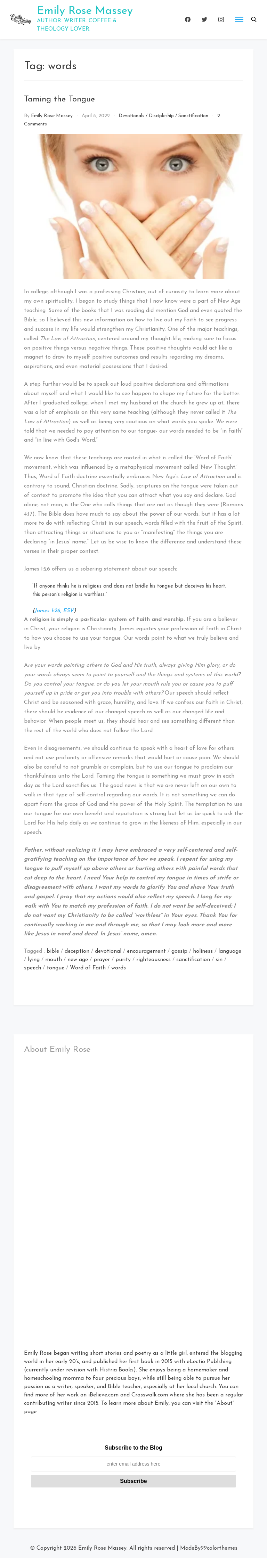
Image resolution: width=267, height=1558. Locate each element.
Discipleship (161, 115)
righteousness (153, 959)
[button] (254, 19)
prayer (102, 959)
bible (53, 951)
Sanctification (193, 115)
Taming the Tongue (59, 99)
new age (77, 959)
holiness (203, 951)
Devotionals (131, 115)
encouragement (146, 951)
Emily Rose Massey (85, 11)
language (229, 951)
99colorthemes (219, 1548)
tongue (55, 968)
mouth (53, 959)
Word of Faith (88, 968)
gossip (179, 951)
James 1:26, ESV (54, 611)
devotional (108, 951)
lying (34, 959)
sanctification (193, 959)
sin (219, 959)
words (118, 968)
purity (123, 959)
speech (32, 968)
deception (77, 951)
